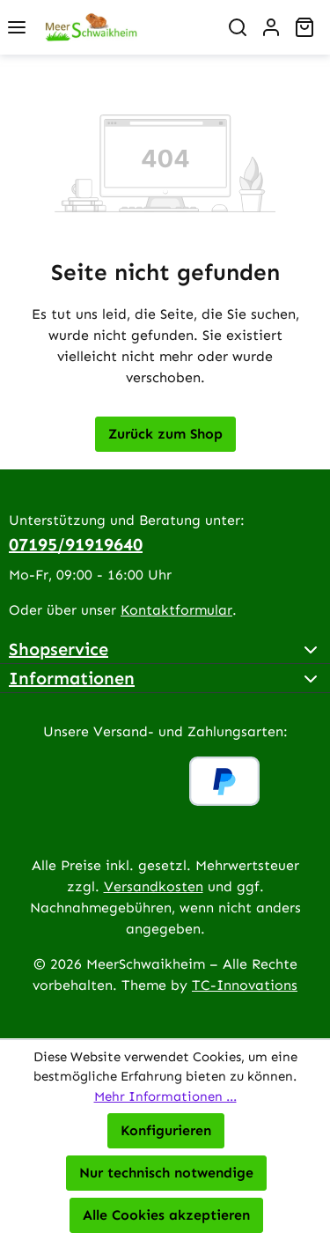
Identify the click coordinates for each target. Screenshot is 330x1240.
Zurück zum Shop (165, 433)
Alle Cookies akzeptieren (166, 1215)
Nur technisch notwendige (166, 1172)
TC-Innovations (244, 985)
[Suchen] (237, 27)
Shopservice (58, 649)
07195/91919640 (76, 544)
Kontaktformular (176, 610)
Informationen (72, 678)
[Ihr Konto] (271, 27)
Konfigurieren (166, 1130)
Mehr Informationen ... (165, 1096)
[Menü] (16, 27)
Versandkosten (153, 886)
